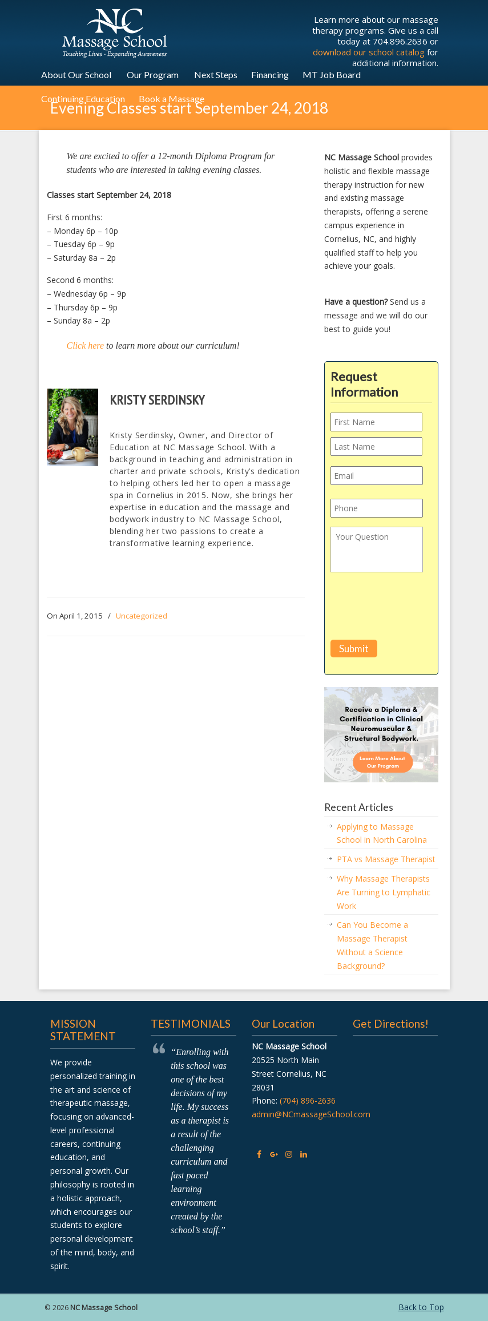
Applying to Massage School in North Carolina (382, 833)
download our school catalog (369, 52)
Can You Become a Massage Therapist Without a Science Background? (372, 945)
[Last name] (376, 446)
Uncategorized (141, 616)
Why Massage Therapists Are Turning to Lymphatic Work (383, 892)
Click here (85, 345)
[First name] (376, 422)
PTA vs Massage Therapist (386, 859)
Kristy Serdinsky (157, 400)
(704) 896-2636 (308, 1100)
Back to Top (421, 1307)
